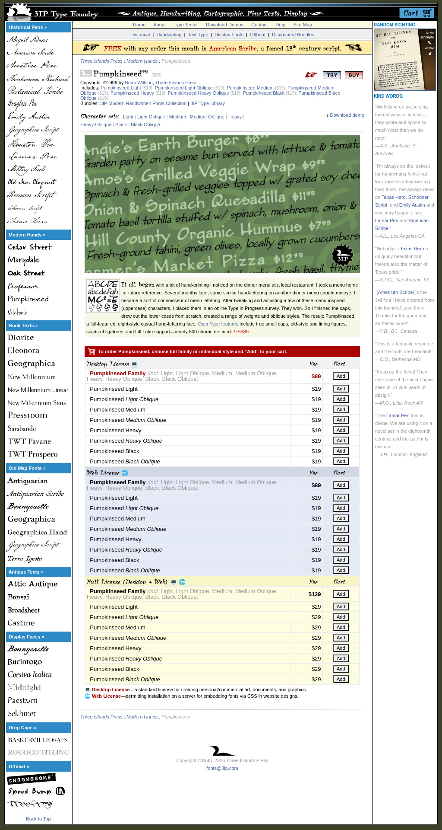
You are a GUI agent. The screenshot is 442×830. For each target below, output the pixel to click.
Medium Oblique (207, 116)
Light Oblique (151, 116)
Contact (259, 24)
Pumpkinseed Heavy (132, 93)
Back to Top (38, 818)
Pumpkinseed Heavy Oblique (198, 93)
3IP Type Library (207, 103)
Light (128, 116)
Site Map (302, 24)
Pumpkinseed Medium (250, 87)
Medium (177, 116)
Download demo (347, 115)
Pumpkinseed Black (264, 93)
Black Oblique (145, 124)
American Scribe (395, 292)
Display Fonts (229, 34)
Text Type (198, 34)
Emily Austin (412, 205)
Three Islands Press (101, 61)
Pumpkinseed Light (121, 87)
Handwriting (168, 34)
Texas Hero (394, 197)
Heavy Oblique (95, 124)
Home (139, 24)
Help (281, 24)
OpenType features (218, 323)
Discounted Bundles (293, 34)
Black (121, 124)
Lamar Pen (386, 220)
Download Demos (224, 24)
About (159, 24)
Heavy (235, 116)
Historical (140, 34)
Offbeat (257, 34)
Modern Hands (142, 61)
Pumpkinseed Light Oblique (184, 87)
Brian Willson (139, 82)
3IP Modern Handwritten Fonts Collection (143, 103)
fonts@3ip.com (222, 768)
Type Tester (186, 24)
